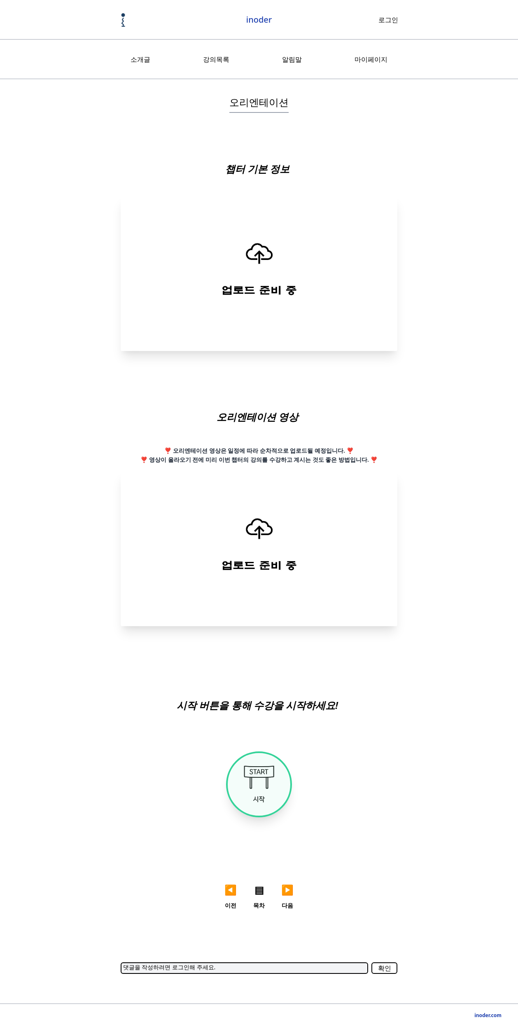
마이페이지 (371, 59)
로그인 (388, 19)
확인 (384, 968)
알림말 (292, 59)
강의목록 (216, 59)
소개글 (140, 59)
